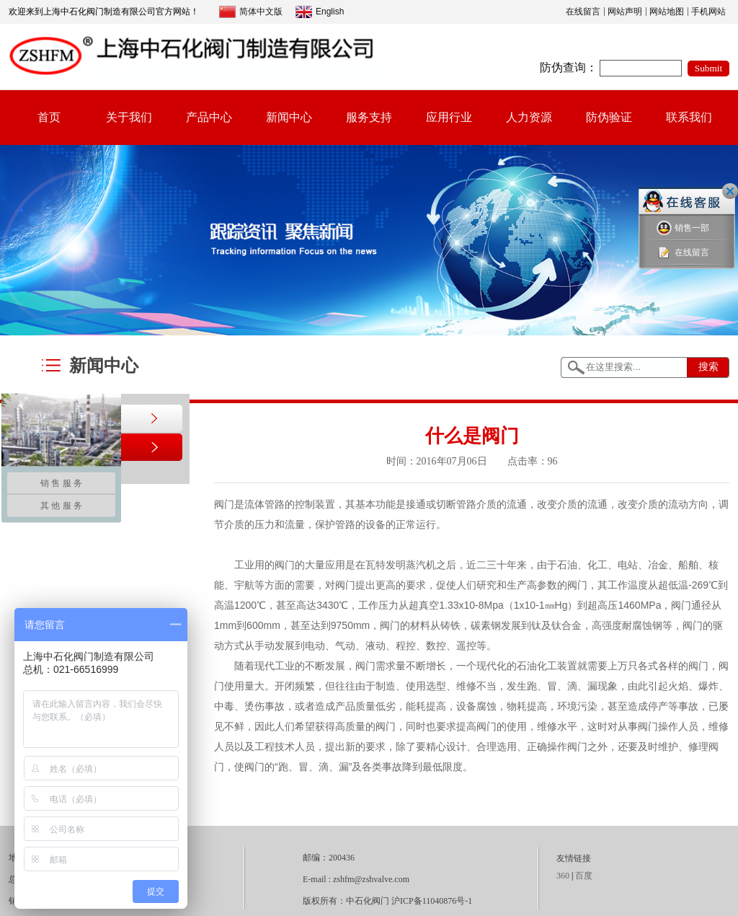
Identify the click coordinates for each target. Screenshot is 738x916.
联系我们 (689, 117)
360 (562, 876)
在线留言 (583, 11)
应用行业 (449, 117)
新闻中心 (289, 117)
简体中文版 (251, 12)
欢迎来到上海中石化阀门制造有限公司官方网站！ (104, 11)
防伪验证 (609, 117)
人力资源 (529, 117)
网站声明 (625, 11)
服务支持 (369, 117)
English (319, 12)
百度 (583, 876)
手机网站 (708, 11)
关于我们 (129, 117)
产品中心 (209, 117)
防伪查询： (568, 67)
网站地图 (666, 11)
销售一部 (683, 228)
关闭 (730, 191)
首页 (49, 117)
